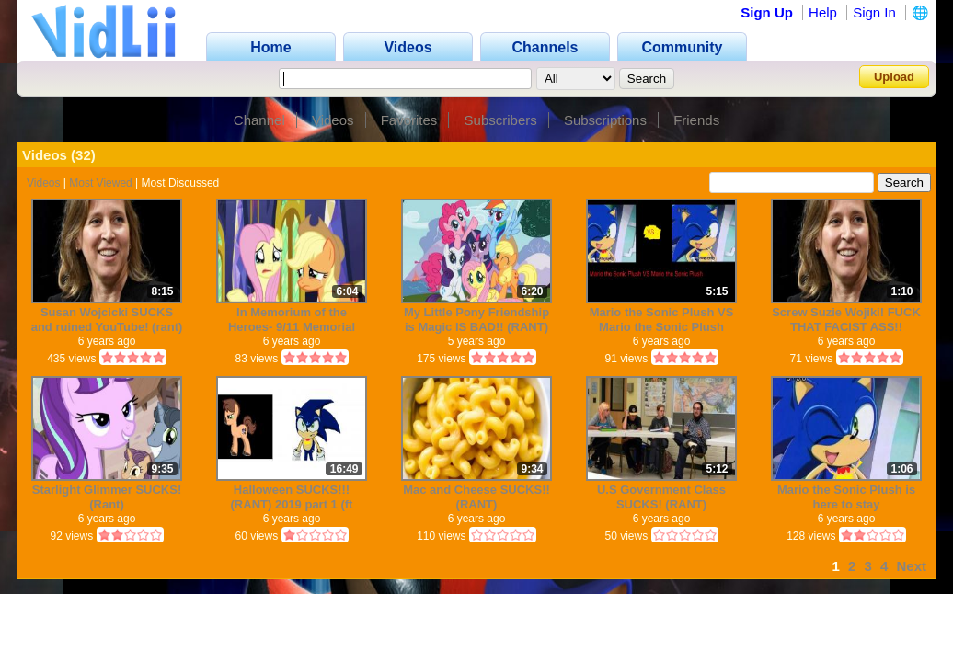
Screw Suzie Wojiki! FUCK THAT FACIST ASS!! (846, 319)
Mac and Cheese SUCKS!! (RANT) (476, 497)
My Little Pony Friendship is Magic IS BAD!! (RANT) (476, 319)
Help (823, 12)
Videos (333, 120)
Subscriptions (605, 120)
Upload (894, 77)
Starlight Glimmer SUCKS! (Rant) (107, 497)
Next (911, 566)
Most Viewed (100, 183)
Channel (259, 120)
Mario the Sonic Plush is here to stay (846, 497)
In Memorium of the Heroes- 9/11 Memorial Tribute (291, 319)
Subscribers (501, 120)
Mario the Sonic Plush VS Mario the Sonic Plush (662, 319)
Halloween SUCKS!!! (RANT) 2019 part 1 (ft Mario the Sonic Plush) (291, 497)
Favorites (409, 120)
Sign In (874, 12)
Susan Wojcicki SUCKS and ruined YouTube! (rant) (107, 319)
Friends (696, 120)
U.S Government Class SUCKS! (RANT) (661, 497)
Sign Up (767, 12)
